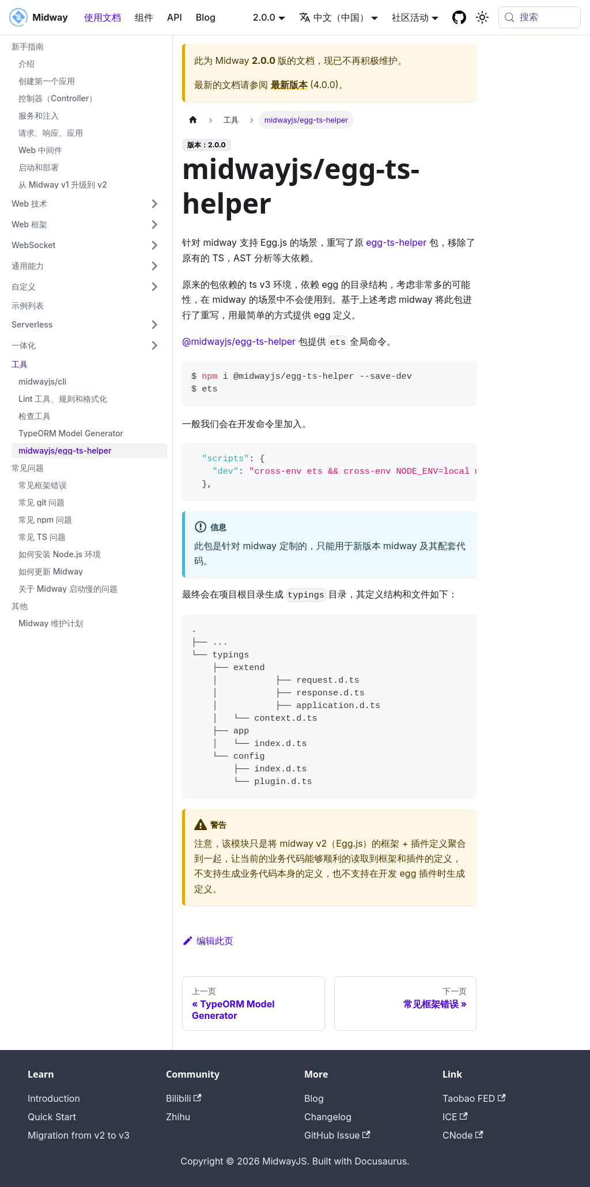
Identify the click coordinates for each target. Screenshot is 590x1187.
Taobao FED (474, 1098)
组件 (144, 17)
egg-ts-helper (396, 242)
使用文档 (102, 17)
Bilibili (184, 1098)
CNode (462, 1135)
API (174, 17)
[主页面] (193, 120)
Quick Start (52, 1117)
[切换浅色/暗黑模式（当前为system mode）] (482, 17)
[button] (86, 204)
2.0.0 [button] (264, 17)
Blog (205, 17)
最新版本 (289, 84)
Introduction (54, 1098)
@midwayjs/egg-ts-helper (239, 341)
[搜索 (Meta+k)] (539, 17)
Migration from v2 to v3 (79, 1135)
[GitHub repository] (459, 17)
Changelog (327, 1117)
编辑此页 (207, 940)
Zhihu (178, 1117)
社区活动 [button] (410, 17)
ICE (455, 1117)
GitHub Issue (337, 1135)
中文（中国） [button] (334, 17)
